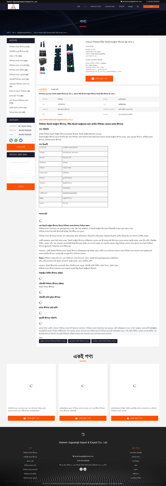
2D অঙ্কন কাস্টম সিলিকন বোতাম (79, 341)
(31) (18, 108)
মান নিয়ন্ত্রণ (136, 461)
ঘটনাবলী (121, 6)
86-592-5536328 (152, 1)
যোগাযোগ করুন (110, 6)
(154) (18, 102)
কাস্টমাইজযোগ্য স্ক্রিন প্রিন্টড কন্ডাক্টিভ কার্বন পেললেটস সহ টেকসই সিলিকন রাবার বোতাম (133, 409)
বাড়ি (78, 6)
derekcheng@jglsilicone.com (131, 1)
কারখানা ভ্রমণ (136, 457)
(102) (15, 56)
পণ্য (85, 6)
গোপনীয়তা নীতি (136, 478)
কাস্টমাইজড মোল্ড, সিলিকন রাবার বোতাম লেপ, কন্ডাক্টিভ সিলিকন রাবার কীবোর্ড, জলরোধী (82, 409)
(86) (18, 70)
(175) (19, 47)
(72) (18, 51)
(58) (17, 112)
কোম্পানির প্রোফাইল (136, 453)
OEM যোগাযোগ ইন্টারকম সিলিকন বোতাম (53, 341)
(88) (16, 96)
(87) (19, 65)
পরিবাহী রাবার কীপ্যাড (24, 33)
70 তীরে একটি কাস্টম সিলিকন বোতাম (104, 341)
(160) (18, 61)
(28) (19, 79)
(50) (19, 85)
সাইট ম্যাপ (136, 474)
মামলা (136, 469)
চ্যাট (151, 6)
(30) (19, 91)
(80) (18, 75)
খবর (135, 465)
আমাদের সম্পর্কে (96, 6)
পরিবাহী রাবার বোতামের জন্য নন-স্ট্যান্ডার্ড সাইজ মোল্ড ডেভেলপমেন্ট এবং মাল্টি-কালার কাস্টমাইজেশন (27, 409)
